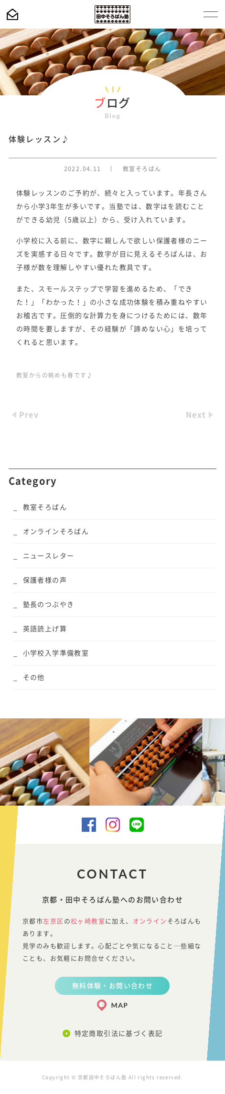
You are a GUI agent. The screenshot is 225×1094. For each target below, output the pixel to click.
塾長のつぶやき (49, 604)
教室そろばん (142, 169)
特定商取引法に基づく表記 (119, 1033)
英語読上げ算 (45, 628)
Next (196, 415)
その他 (34, 677)
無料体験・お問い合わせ (112, 985)
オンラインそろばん (56, 531)
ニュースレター (49, 555)
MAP (120, 1005)
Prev (29, 415)
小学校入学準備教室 (56, 653)
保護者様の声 (45, 580)
